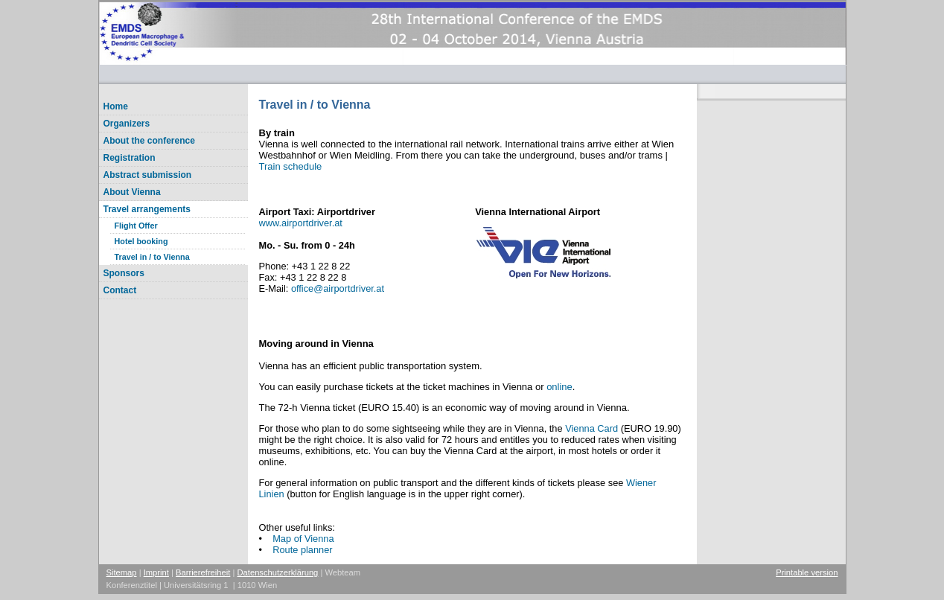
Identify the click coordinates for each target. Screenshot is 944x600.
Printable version (807, 572)
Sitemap (121, 572)
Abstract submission (147, 175)
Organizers (126, 123)
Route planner (302, 549)
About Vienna (132, 192)
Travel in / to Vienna (152, 256)
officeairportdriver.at (337, 288)
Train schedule (290, 166)
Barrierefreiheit (203, 572)
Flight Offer (136, 225)
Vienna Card (591, 428)
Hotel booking (141, 241)
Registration (129, 158)
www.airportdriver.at (300, 223)
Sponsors (123, 273)
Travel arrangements (147, 209)
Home (115, 106)
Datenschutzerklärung (278, 572)
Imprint (156, 572)
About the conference (149, 140)
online (559, 386)
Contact (120, 290)
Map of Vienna (303, 538)
